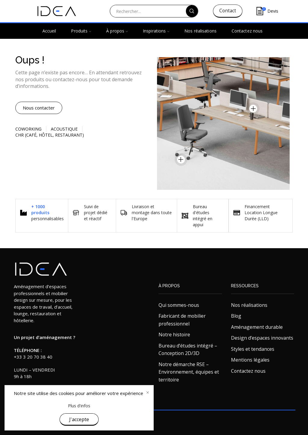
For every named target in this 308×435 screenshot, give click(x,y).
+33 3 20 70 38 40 (33, 357)
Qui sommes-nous (179, 305)
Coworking (28, 129)
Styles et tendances (252, 349)
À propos (117, 31)
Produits (81, 31)
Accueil (49, 31)
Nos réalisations (200, 31)
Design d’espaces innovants (262, 338)
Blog (236, 316)
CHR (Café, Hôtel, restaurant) (49, 135)
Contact (227, 11)
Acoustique (64, 129)
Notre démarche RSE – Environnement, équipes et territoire (189, 372)
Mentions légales (250, 359)
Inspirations (156, 31)
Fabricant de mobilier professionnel (182, 320)
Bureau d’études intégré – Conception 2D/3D (188, 349)
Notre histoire (174, 334)
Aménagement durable (257, 327)
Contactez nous (247, 31)
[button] (38, 108)
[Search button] (192, 11)
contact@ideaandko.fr (36, 396)
